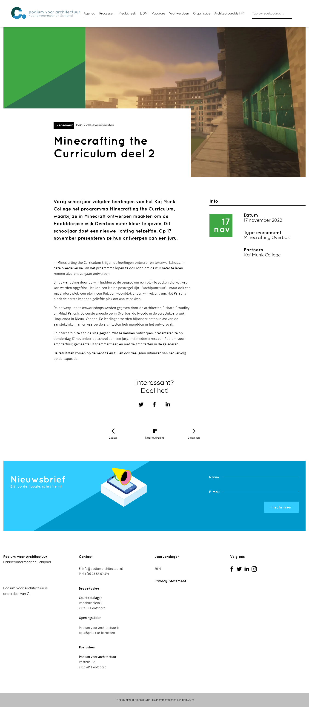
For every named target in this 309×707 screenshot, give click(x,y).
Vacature (158, 13)
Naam (214, 477)
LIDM (144, 13)
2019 (157, 569)
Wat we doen (179, 13)
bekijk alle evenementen (95, 126)
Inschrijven (281, 507)
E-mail (214, 492)
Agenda (89, 13)
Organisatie (201, 13)
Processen (106, 13)
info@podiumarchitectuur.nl (102, 569)
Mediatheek (127, 13)
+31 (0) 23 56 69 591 (95, 574)
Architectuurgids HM (229, 13)
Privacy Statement (170, 581)
